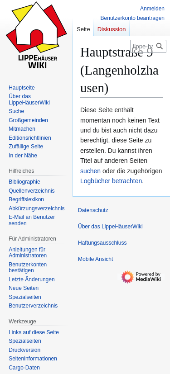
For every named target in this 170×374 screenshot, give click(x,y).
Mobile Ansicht (95, 259)
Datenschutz (93, 210)
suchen (90, 171)
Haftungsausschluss (102, 243)
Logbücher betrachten (111, 181)
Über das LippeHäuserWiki (110, 226)
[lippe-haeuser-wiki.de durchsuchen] (148, 46)
